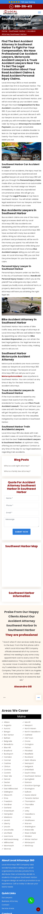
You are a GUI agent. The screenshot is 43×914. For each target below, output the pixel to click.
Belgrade (8, 741)
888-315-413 (23, 6)
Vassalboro (30, 814)
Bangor (7, 731)
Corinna (7, 769)
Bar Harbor (9, 735)
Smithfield (29, 769)
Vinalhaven (30, 820)
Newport (29, 725)
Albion (7, 722)
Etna (6, 798)
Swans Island (30, 795)
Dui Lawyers (7, 897)
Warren (28, 823)
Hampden (8, 814)
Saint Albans (30, 760)
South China (30, 773)
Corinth (7, 773)
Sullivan (28, 792)
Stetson (28, 782)
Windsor (28, 836)
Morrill (27, 722)
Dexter (7, 782)
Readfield (29, 754)
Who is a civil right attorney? (16, 466)
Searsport (29, 763)
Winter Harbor (31, 839)
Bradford (8, 750)
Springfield (29, 779)
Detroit (7, 779)
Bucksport (8, 754)
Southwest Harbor (17, 31)
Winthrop (29, 845)
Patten (28, 747)
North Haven (30, 728)
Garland (7, 807)
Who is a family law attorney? (17, 471)
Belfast (7, 738)
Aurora (7, 728)
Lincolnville (9, 830)
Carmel (7, 760)
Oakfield (28, 735)
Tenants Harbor (32, 798)
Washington (30, 826)
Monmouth (9, 845)
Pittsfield (28, 750)
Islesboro (8, 817)
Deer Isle (8, 776)
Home (4, 31)
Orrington (29, 744)
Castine (7, 763)
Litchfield (8, 833)
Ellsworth (8, 795)
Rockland (29, 757)
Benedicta (8, 744)
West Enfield (30, 833)
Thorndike (29, 804)
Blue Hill (7, 747)
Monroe (7, 849)
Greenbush (9, 811)
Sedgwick (29, 766)
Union (27, 807)
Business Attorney (10, 901)
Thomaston (30, 801)
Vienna (28, 817)
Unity (27, 811)
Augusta (7, 725)
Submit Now (21, 531)
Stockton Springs (32, 785)
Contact (5, 904)
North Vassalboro (32, 731)
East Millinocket (11, 788)
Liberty (7, 823)
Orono (27, 741)
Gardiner (8, 804)
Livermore (8, 836)
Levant (7, 820)
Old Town (29, 738)
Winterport (30, 842)
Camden (8, 757)
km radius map (21, 567)
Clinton (7, 766)
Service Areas (8, 908)
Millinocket (9, 842)
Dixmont (7, 785)
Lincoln (7, 826)
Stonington (30, 788)
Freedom (8, 801)
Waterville (29, 830)
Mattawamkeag (11, 839)
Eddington (8, 792)
